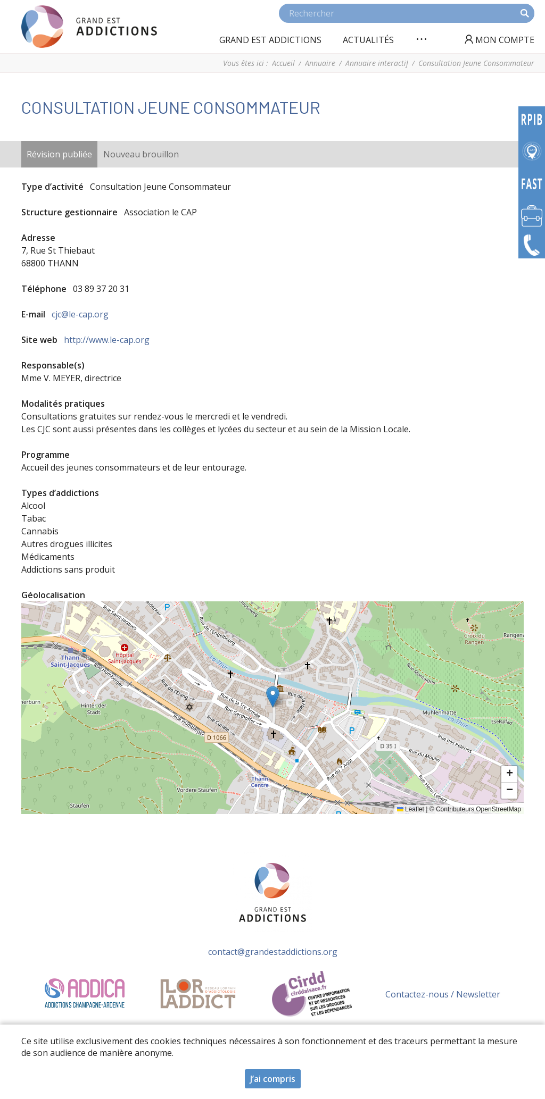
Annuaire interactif (376, 63)
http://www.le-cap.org (107, 340)
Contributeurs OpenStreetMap (478, 809)
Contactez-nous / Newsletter (442, 994)
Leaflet (410, 809)
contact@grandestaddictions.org (272, 952)
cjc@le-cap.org (80, 314)
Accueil (283, 63)
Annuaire (320, 63)
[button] (272, 697)
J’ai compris (272, 1079)
